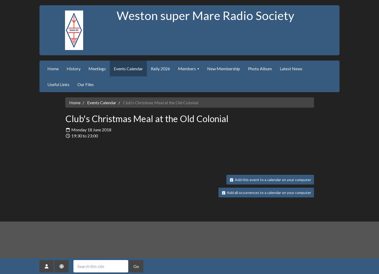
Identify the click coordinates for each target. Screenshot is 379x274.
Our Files (85, 84)
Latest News (291, 68)
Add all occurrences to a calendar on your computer (266, 192)
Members (188, 68)
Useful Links (58, 84)
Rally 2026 (160, 68)
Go (136, 266)
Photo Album (260, 68)
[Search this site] (100, 266)
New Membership (223, 68)
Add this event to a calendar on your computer (270, 179)
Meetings (97, 68)
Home (53, 68)
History (74, 68)
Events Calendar (128, 68)
